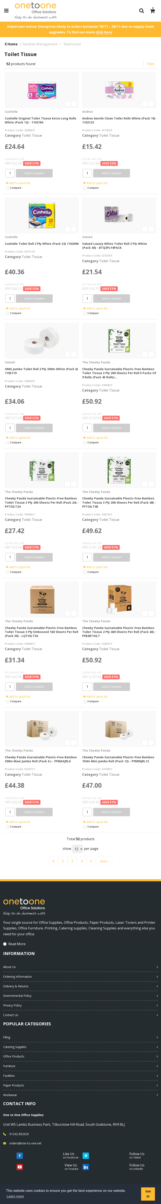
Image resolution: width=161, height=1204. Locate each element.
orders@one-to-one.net (25, 1143)
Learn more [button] (15, 1196)
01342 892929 (19, 1134)
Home (11, 44)
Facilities (9, 1076)
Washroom (72, 44)
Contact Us (10, 1015)
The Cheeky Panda (96, 362)
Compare (13, 188)
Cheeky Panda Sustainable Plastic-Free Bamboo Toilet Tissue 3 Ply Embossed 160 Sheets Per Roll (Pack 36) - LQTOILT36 (41, 632)
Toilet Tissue (32, 135)
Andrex (87, 112)
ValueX (87, 237)
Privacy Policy (12, 1005)
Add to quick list (18, 183)
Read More (17, 944)
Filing (6, 1037)
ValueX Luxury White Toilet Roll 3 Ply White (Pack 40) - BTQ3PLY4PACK (114, 246)
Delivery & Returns (16, 986)
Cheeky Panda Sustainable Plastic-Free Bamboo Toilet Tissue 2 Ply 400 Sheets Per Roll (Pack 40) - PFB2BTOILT (119, 632)
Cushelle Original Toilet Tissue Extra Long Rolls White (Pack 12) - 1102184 (40, 120)
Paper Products (13, 1085)
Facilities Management (40, 44)
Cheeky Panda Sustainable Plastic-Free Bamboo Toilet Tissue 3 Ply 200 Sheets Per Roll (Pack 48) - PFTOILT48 (119, 502)
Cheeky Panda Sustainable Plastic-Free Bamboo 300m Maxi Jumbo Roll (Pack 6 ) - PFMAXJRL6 (41, 759)
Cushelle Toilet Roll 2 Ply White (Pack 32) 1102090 (42, 244)
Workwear (10, 1095)
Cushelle (11, 112)
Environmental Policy (17, 996)
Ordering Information (17, 977)
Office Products (13, 1056)
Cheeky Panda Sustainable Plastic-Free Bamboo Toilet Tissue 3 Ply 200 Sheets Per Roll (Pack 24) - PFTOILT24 (42, 502)
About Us (9, 967)
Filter (151, 64)
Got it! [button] (148, 1194)
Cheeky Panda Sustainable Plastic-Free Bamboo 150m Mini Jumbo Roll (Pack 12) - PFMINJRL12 (118, 759)
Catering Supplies (14, 1047)
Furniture (9, 1066)
